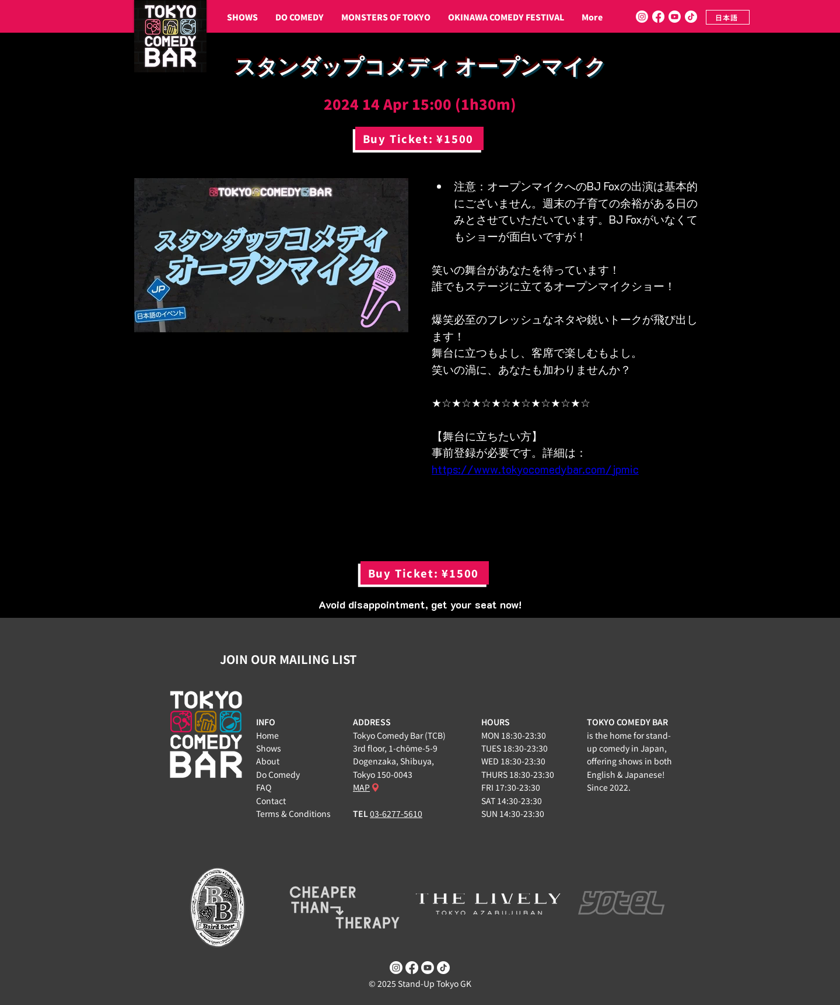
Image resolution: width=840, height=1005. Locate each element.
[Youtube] (674, 17)
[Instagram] (642, 17)
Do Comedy (278, 774)
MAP (361, 787)
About (267, 761)
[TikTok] (691, 17)
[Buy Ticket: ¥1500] (419, 138)
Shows (268, 748)
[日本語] (728, 17)
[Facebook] (658, 17)
